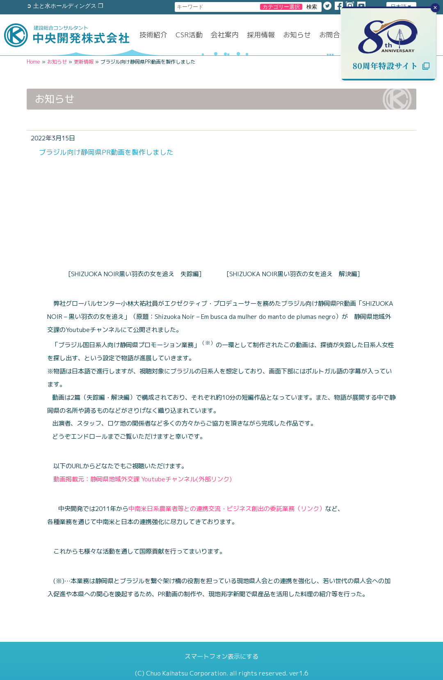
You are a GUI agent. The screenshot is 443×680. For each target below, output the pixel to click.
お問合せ (333, 34)
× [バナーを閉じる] (435, 7)
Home (33, 61)
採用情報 (261, 34)
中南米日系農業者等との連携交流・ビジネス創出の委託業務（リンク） (226, 508)
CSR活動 (189, 34)
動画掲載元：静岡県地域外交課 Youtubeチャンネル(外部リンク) (139, 479)
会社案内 (225, 34)
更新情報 (84, 61)
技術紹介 (153, 34)
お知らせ (297, 34)
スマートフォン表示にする (221, 656)
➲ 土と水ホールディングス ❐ (65, 6)
